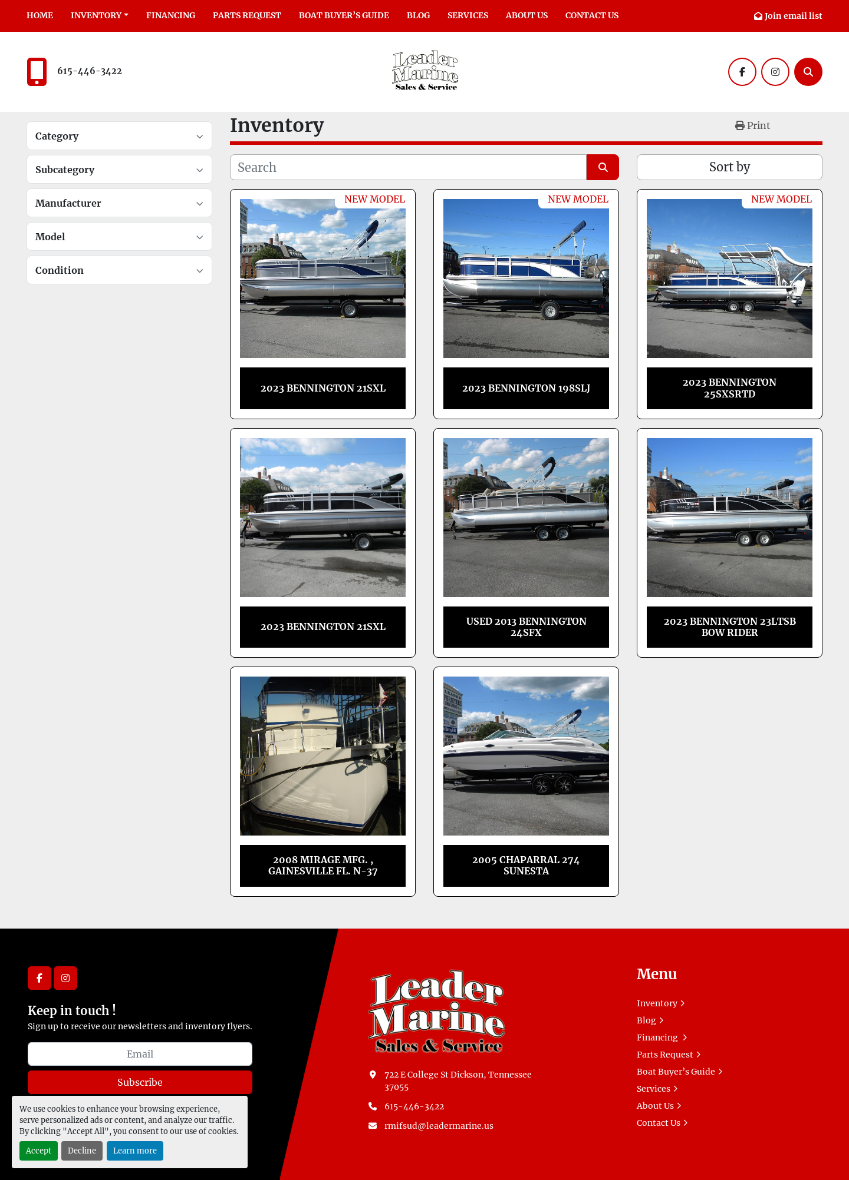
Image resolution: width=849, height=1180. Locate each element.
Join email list (793, 16)
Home (40, 15)
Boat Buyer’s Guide (344, 15)
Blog (418, 15)
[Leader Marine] (436, 1010)
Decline (82, 1150)
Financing (170, 15)
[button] (100, 15)
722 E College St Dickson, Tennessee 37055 (458, 1080)
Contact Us (591, 15)
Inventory (96, 15)
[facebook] (742, 72)
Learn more (135, 1150)
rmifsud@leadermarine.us (438, 1126)
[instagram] (775, 72)
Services (467, 15)
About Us (527, 15)
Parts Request (247, 15)
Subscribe (140, 1082)
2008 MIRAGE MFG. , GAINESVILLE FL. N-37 (323, 865)
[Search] (808, 72)
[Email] (140, 1054)
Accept (38, 1150)
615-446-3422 (89, 71)
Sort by (729, 167)
